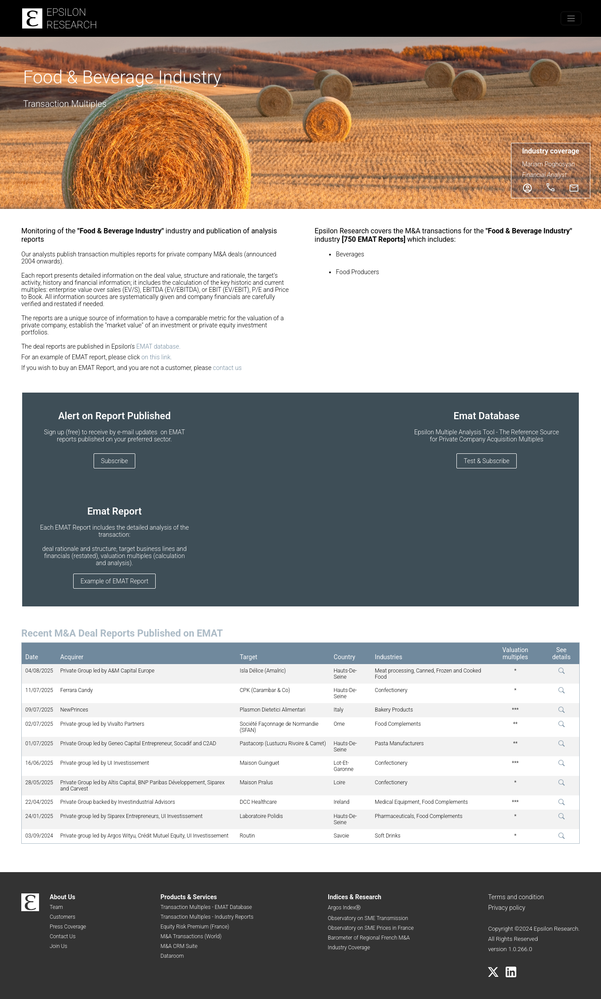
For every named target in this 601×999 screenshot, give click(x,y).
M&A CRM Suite (179, 946)
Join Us (58, 946)
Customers (62, 917)
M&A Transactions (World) (191, 936)
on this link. (156, 357)
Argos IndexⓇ (344, 908)
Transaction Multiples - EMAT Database (206, 907)
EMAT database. (158, 346)
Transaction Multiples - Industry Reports (207, 917)
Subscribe (114, 460)
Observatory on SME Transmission (368, 918)
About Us (62, 897)
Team (56, 907)
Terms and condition (516, 897)
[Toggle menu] (571, 18)
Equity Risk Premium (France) (195, 927)
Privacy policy (506, 907)
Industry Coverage (349, 947)
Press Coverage (68, 927)
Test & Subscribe (487, 460)
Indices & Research (354, 897)
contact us (227, 367)
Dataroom (172, 956)
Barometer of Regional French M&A (369, 938)
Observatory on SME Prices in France (371, 928)
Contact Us (62, 936)
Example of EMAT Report (115, 581)
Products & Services (189, 897)
